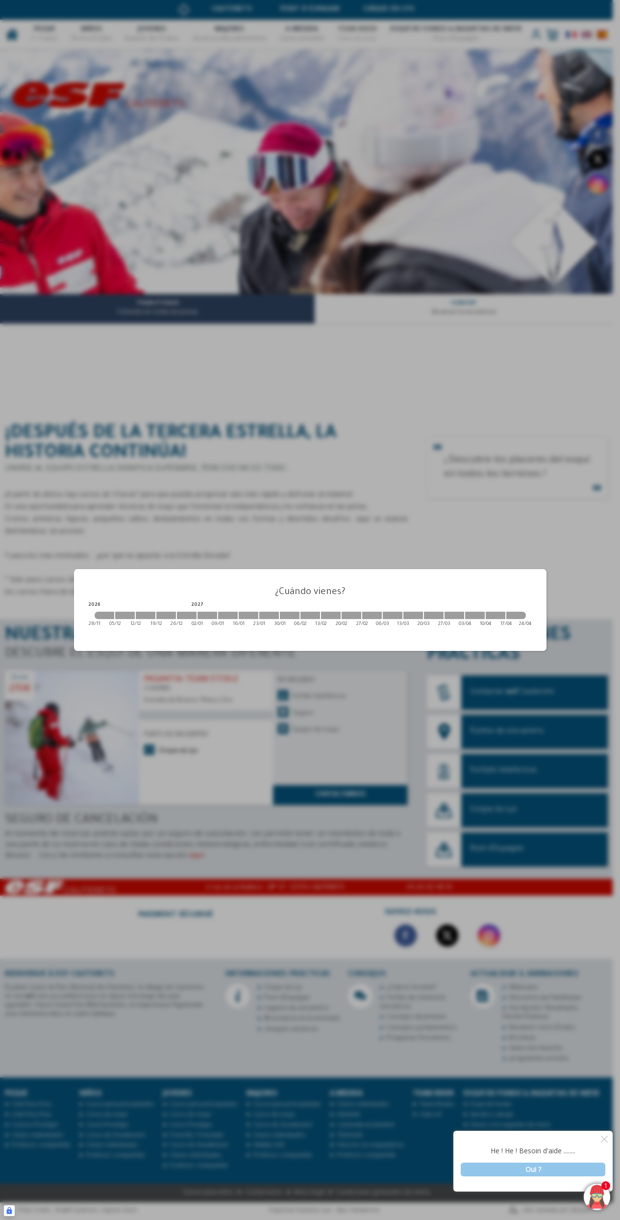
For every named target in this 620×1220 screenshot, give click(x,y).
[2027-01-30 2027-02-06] (289, 615)
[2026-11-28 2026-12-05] (104, 615)
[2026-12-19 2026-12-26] (166, 615)
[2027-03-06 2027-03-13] (392, 615)
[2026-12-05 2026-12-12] (125, 615)
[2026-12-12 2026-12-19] (145, 615)
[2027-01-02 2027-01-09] (207, 615)
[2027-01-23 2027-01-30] (269, 615)
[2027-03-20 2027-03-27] (434, 615)
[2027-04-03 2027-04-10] (475, 615)
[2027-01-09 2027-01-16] (228, 615)
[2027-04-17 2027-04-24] (516, 615)
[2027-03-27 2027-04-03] (454, 615)
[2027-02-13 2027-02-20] (331, 615)
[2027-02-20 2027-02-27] (351, 615)
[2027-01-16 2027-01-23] (248, 615)
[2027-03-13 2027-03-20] (413, 615)
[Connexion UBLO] (9, 1210)
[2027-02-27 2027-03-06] (372, 615)
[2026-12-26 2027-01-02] (187, 615)
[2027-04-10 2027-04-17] (495, 615)
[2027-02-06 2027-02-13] (310, 615)
